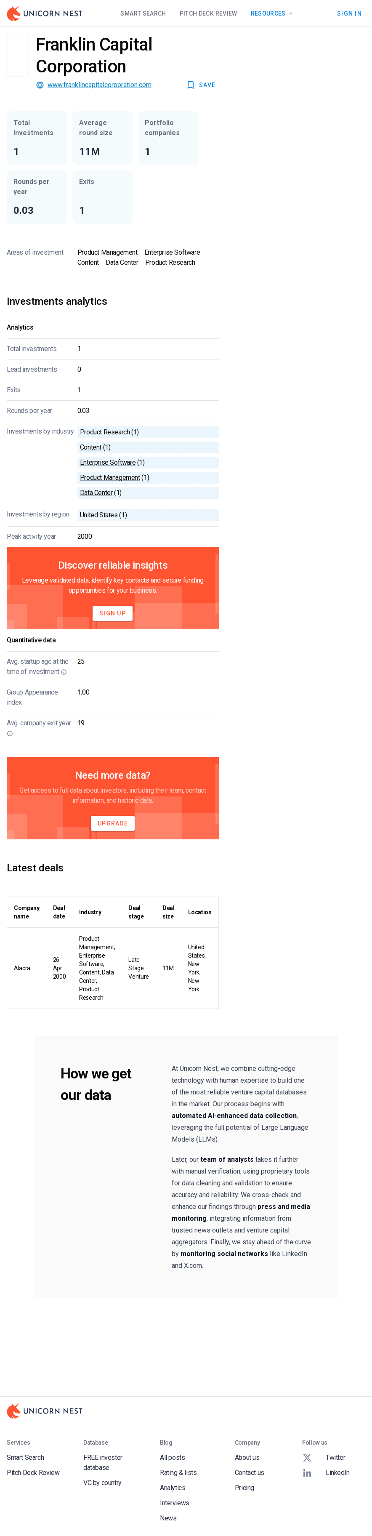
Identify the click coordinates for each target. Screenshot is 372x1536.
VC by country (102, 1483)
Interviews (174, 1503)
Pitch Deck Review (208, 13)
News (168, 1518)
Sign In (349, 13)
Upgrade (113, 823)
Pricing (244, 1488)
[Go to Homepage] (44, 13)
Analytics (172, 1488)
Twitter (323, 1458)
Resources (273, 13)
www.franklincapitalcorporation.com (99, 85)
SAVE (200, 85)
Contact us (249, 1473)
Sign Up (113, 613)
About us (247, 1457)
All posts (172, 1457)
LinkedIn (326, 1473)
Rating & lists (178, 1473)
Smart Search (143, 13)
